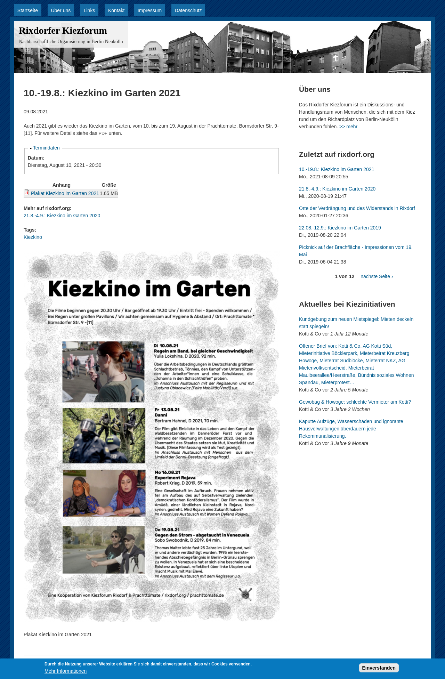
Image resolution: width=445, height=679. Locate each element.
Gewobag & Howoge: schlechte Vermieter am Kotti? (355, 402)
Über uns (61, 10)
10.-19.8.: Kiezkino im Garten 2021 (336, 169)
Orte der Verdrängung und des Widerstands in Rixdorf (357, 208)
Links (89, 10)
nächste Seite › (377, 276)
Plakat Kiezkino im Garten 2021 (65, 193)
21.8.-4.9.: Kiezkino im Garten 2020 (62, 215)
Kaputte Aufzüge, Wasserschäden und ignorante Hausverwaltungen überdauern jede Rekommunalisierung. (351, 429)
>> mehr (348, 126)
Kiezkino (33, 237)
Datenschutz (188, 10)
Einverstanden (379, 669)
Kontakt (116, 10)
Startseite (27, 10)
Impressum (150, 10)
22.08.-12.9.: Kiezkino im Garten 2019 (340, 228)
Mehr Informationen (65, 673)
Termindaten (46, 148)
